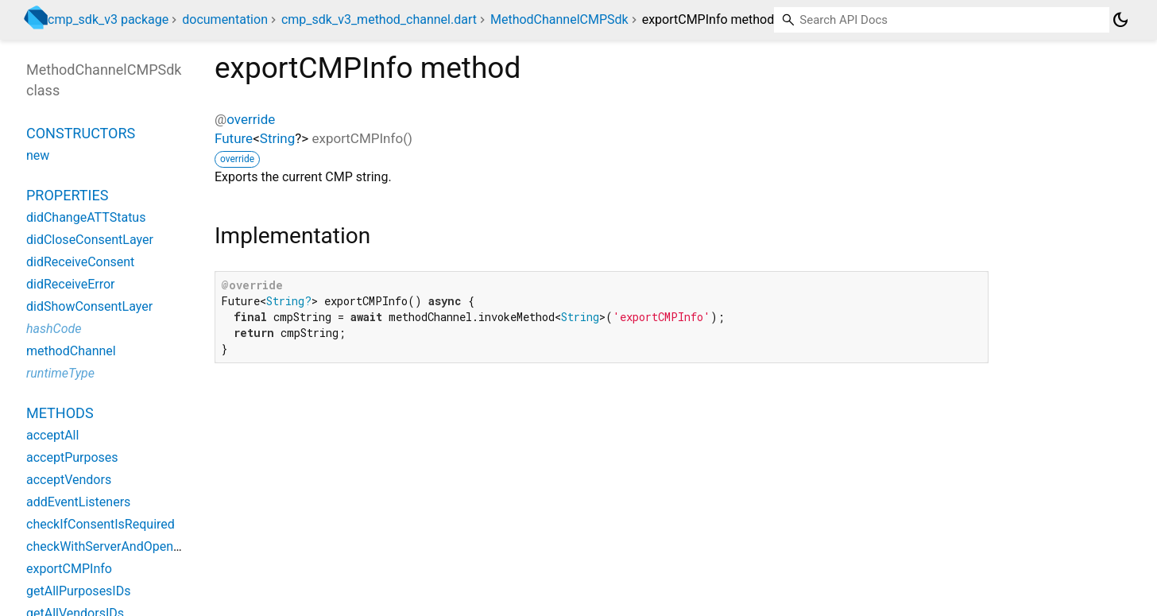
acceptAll (52, 435)
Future (234, 138)
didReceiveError (70, 284)
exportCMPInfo (69, 568)
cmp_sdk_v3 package (108, 19)
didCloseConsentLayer (89, 239)
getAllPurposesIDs (78, 591)
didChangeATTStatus (85, 217)
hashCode (53, 328)
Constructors (80, 133)
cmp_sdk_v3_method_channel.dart (379, 19)
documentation (225, 19)
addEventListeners (78, 501)
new (37, 155)
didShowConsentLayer (89, 306)
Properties (67, 195)
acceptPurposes (72, 457)
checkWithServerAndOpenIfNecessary (133, 546)
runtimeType (60, 373)
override (250, 119)
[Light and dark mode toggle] (1120, 20)
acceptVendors (68, 479)
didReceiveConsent (80, 261)
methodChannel (71, 350)
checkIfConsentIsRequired (100, 524)
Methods (60, 413)
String (277, 138)
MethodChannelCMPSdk (559, 19)
